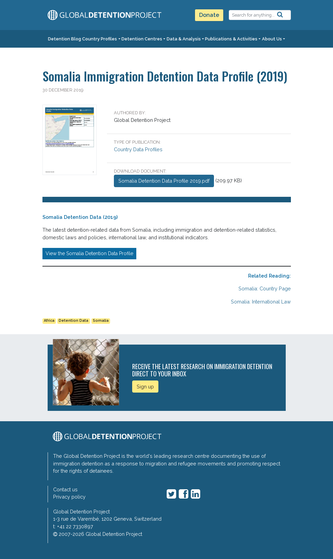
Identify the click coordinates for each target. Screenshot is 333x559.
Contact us (65, 489)
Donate (209, 15)
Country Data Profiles (138, 149)
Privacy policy (69, 497)
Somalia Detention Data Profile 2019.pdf (163, 181)
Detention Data (73, 320)
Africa (49, 320)
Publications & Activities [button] (231, 38)
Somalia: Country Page (264, 288)
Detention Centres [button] (141, 38)
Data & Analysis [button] (184, 38)
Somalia (101, 320)
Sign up (145, 386)
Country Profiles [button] (99, 38)
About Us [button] (272, 38)
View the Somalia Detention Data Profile (89, 253)
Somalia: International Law (261, 302)
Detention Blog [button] (64, 38)
